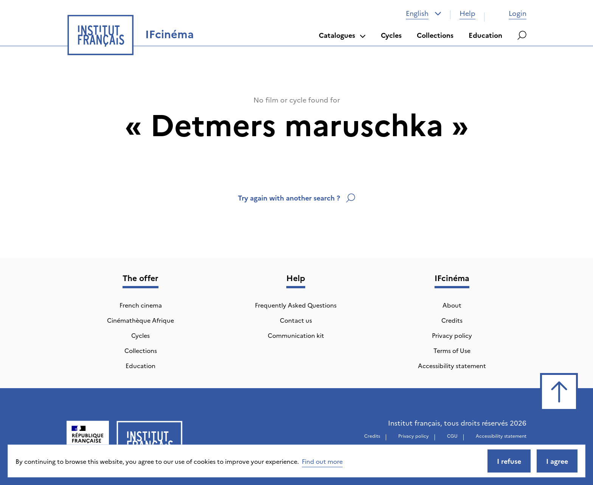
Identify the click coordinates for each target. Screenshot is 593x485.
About (451, 305)
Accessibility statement (452, 365)
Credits (452, 320)
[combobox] (423, 13)
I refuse (509, 461)
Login (510, 13)
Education (485, 35)
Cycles (391, 35)
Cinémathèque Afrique (140, 320)
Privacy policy (452, 335)
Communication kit (296, 335)
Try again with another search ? (296, 197)
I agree (557, 461)
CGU (452, 435)
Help (467, 13)
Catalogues (342, 35)
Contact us (296, 320)
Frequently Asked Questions (296, 305)
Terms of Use (451, 350)
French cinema (141, 305)
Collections (435, 35)
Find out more (322, 461)
